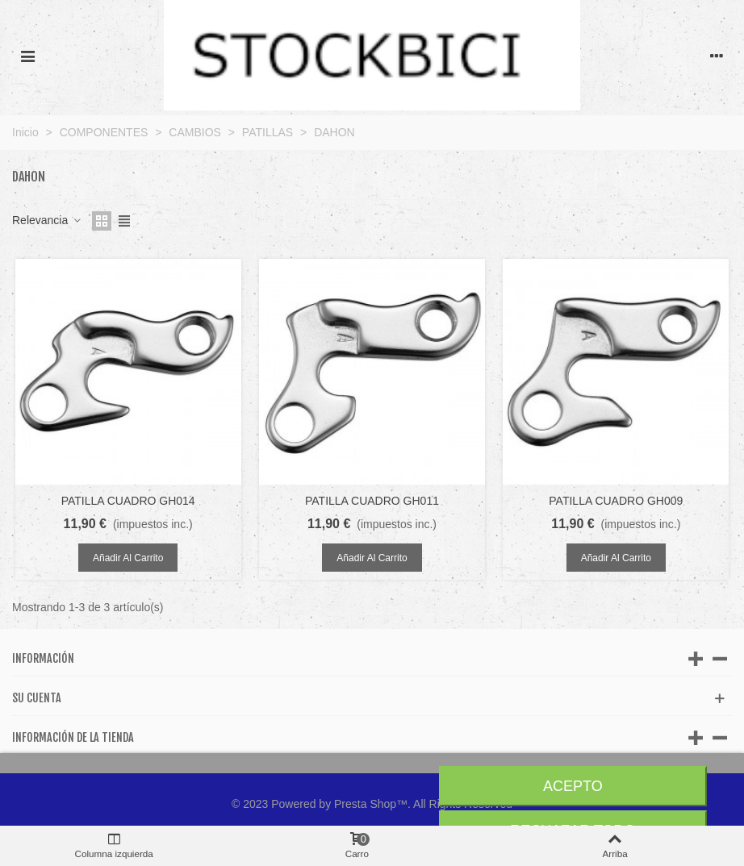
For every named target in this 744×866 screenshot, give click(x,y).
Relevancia (47, 220)
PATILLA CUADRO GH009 (616, 500)
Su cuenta (36, 698)
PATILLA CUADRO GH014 (128, 500)
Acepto (573, 786)
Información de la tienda (73, 737)
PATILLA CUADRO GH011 (372, 500)
